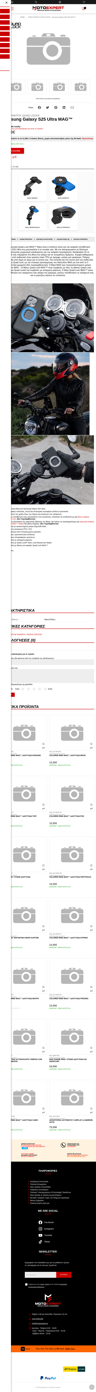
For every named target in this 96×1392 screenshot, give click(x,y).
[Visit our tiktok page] (48, 1243)
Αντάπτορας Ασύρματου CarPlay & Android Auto (72, 1120)
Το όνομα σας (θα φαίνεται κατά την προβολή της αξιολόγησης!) (28, 658)
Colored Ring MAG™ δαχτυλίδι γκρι (24, 815)
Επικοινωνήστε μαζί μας (39, 1203)
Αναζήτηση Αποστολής (39, 1181)
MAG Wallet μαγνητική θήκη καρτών (24, 937)
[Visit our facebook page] (48, 1223)
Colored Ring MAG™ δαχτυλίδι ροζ (72, 815)
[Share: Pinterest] (56, 107)
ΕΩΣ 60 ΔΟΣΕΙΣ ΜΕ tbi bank (76, 1156)
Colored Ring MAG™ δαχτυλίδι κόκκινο (24, 755)
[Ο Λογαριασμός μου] (59, 2)
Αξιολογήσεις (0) (63, 239)
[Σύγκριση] (14, 157)
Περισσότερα (87, 138)
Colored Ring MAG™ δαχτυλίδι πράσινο (72, 998)
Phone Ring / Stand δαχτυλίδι (24, 876)
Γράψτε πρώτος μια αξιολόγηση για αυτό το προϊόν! (22, 129)
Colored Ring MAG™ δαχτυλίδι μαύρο (24, 998)
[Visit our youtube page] (48, 1236)
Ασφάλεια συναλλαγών (39, 1190)
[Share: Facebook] (39, 107)
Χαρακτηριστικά (26, 239)
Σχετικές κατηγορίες (44, 239)
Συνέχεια (8, 694)
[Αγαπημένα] (84, 2)
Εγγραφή (63, 1275)
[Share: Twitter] (48, 107)
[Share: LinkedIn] (64, 107)
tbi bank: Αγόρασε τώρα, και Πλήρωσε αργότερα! (49, 1198)
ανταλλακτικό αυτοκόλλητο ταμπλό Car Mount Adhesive (24, 1060)
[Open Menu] (12, 9)
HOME (22, 17)
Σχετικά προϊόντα (80, 239)
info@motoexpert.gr (40, 1323)
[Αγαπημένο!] (6, 157)
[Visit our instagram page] (48, 1230)
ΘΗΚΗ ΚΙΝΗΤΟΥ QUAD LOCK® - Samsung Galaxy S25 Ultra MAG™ (52, 17)
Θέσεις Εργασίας (37, 1200)
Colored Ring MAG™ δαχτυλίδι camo (24, 1119)
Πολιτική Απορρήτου (38, 1184)
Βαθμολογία (8, 689)
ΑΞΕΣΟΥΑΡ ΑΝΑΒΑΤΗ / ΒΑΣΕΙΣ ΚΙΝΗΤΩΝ (24, 634)
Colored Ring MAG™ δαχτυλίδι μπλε (72, 755)
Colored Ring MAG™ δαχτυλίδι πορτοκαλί (72, 876)
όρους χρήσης (44, 1284)
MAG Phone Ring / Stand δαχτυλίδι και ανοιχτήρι (72, 1060)
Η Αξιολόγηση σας (10, 668)
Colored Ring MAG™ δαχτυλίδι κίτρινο (72, 937)
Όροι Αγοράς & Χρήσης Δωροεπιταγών (45, 1195)
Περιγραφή (11, 239)
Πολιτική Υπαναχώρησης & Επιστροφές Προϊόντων (50, 1192)
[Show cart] (83, 8)
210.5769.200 (37, 1319)
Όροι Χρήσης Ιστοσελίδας (40, 1187)
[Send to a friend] (72, 107)
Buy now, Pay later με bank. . (48, 1349)
